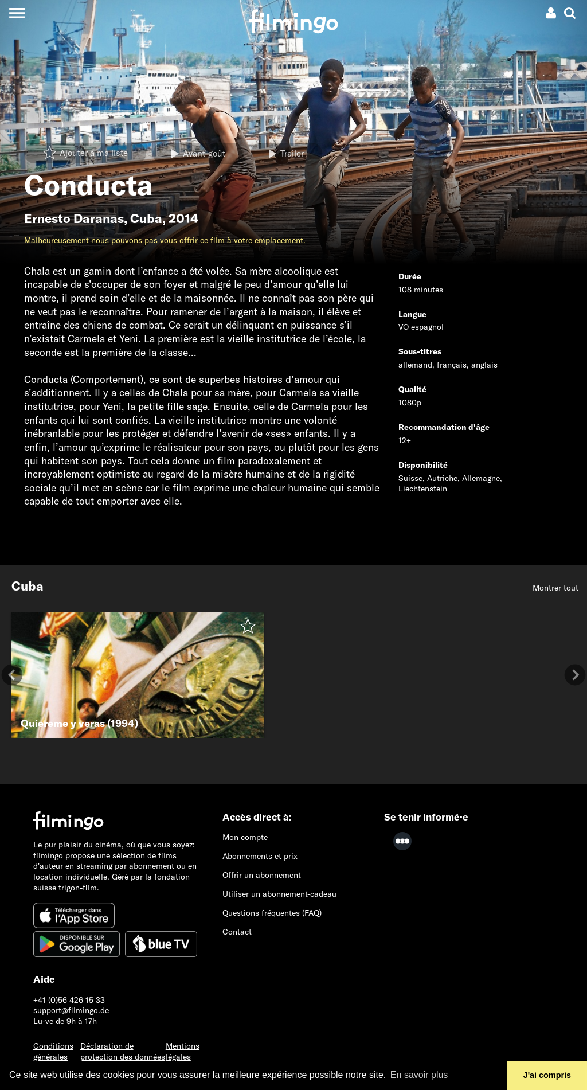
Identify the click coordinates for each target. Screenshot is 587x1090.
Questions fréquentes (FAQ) (272, 913)
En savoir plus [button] (419, 1075)
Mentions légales (182, 1051)
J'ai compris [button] (547, 1075)
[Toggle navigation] (17, 13)
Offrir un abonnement (261, 875)
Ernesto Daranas (74, 218)
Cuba (146, 218)
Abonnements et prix (260, 856)
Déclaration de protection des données (122, 1051)
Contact (237, 932)
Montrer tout (555, 588)
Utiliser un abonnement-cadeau (279, 894)
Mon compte (245, 837)
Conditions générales (53, 1051)
